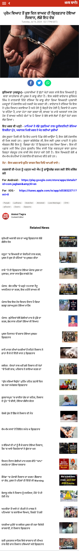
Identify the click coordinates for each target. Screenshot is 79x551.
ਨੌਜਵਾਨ (17, 207)
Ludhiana (17, 203)
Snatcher (29, 203)
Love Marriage (54, 203)
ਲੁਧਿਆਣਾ (7, 207)
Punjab (6, 203)
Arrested (40, 203)
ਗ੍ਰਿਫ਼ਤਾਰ (27, 207)
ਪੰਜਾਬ (66, 203)
